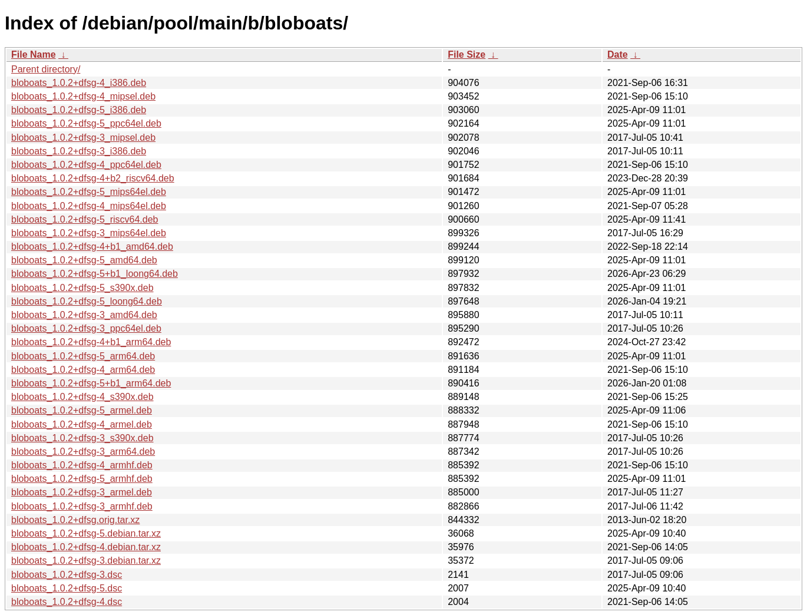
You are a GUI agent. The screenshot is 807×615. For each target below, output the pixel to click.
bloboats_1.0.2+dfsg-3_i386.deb (78, 151)
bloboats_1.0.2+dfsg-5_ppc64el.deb (86, 123)
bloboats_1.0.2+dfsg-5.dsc (66, 588)
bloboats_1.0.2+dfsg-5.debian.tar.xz (86, 533)
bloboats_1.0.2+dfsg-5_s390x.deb (82, 288)
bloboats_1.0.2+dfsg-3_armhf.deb (82, 506)
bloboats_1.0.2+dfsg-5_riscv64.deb (84, 219)
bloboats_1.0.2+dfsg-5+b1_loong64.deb (94, 274)
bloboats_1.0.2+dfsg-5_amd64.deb (84, 260)
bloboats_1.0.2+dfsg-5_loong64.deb (86, 301)
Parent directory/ (45, 69)
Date (617, 54)
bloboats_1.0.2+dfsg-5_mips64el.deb (88, 192)
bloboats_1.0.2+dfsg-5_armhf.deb (82, 479)
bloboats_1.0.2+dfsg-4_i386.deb (78, 83)
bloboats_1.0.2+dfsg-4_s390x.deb (82, 397)
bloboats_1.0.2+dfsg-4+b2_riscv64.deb (92, 178)
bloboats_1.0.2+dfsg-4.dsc (66, 602)
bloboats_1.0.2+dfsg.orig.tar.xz (75, 520)
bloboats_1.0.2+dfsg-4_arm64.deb (83, 370)
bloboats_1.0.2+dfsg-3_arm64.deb (83, 452)
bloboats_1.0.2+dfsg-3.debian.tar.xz (86, 561)
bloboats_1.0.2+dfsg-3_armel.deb (81, 492)
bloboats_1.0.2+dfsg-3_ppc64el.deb (86, 328)
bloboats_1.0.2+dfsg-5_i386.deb (78, 110)
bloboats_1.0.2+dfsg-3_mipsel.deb (83, 138)
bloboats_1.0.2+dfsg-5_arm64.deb (83, 356)
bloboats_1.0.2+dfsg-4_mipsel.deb (83, 96)
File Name (33, 54)
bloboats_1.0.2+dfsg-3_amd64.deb (84, 315)
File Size (466, 54)
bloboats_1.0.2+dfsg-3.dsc (66, 575)
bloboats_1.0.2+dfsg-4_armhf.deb (82, 465)
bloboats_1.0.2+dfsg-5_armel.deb (81, 410)
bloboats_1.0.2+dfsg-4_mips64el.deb (88, 206)
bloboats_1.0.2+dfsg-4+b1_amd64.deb (92, 247)
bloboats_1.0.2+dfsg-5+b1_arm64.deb (91, 383)
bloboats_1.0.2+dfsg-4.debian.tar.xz (86, 547)
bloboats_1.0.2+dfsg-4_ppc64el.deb (86, 165)
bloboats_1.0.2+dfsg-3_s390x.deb (82, 438)
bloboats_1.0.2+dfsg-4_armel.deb (81, 424)
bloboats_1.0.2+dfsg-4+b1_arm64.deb (91, 342)
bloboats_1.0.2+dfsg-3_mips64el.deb (88, 233)
